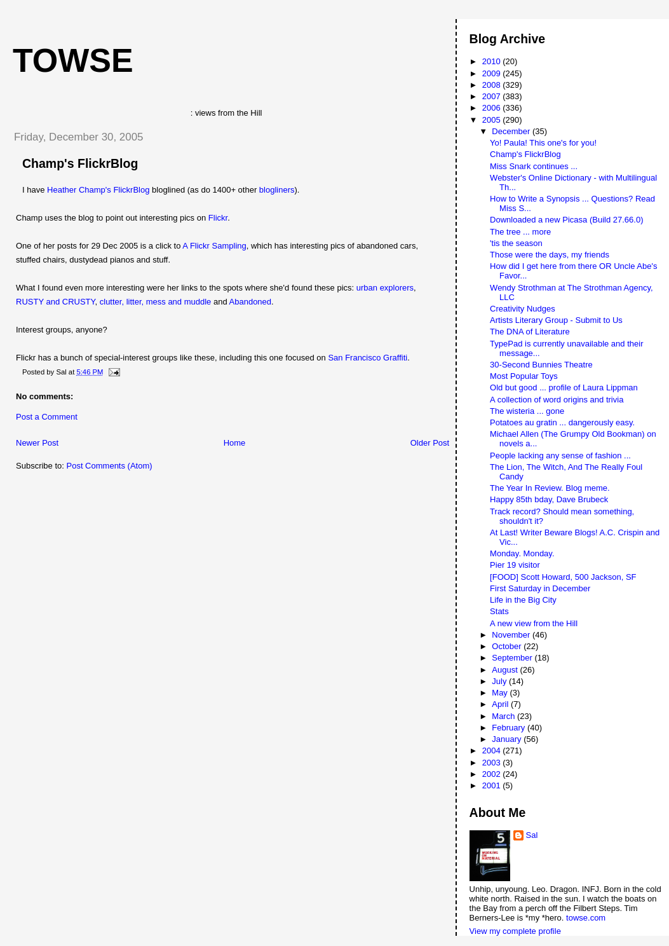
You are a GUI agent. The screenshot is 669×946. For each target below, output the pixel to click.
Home (235, 443)
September (513, 657)
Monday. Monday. (522, 553)
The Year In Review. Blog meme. (550, 488)
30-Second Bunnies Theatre (541, 364)
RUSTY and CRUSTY (55, 301)
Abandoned (250, 301)
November (512, 635)
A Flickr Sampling (214, 245)
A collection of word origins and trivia (556, 399)
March (504, 716)
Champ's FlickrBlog (80, 163)
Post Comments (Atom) (109, 465)
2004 (492, 750)
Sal (532, 835)
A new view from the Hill (534, 623)
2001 (492, 785)
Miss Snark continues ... (534, 166)
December (512, 131)
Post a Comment (47, 417)
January (508, 739)
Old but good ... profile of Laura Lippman (564, 387)
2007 (492, 96)
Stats (499, 611)
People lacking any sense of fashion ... (560, 455)
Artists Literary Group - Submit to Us (556, 320)
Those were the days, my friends (549, 254)
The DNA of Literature (530, 331)
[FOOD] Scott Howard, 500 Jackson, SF (563, 577)
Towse (73, 60)
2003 (492, 762)
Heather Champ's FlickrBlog (98, 190)
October (508, 646)
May (501, 692)
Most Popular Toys (524, 376)
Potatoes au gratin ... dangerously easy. (562, 422)
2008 (492, 85)
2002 (492, 774)
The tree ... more (520, 231)
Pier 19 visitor (515, 565)
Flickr (217, 218)
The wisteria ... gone (527, 411)
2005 (492, 120)
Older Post (429, 443)
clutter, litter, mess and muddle (156, 301)
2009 (492, 73)
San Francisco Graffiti (367, 357)
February (509, 727)
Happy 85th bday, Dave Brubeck (549, 499)
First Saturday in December (540, 588)
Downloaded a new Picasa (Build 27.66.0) (566, 219)
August (506, 670)
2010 (492, 61)
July (500, 681)
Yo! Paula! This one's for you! (543, 142)
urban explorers (385, 287)
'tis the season (516, 243)
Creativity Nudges (522, 308)
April (501, 704)
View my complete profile (515, 931)
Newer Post (37, 443)
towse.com (585, 917)
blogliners (277, 190)
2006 (492, 108)
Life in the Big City (523, 600)
